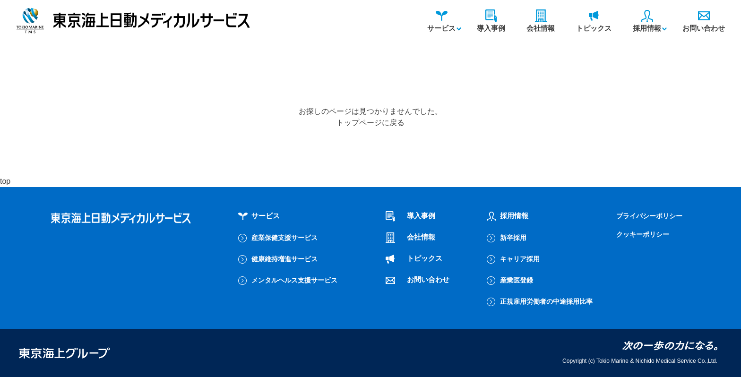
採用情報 (647, 21)
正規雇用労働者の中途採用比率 (546, 301)
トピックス (594, 21)
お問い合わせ (703, 21)
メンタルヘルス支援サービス (294, 280)
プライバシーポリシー (649, 216)
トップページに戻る (370, 123)
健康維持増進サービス (284, 259)
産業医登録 (516, 280)
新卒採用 (513, 237)
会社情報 (540, 21)
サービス (441, 21)
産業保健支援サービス (284, 237)
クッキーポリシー (642, 234)
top (5, 181)
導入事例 (491, 21)
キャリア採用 (520, 259)
